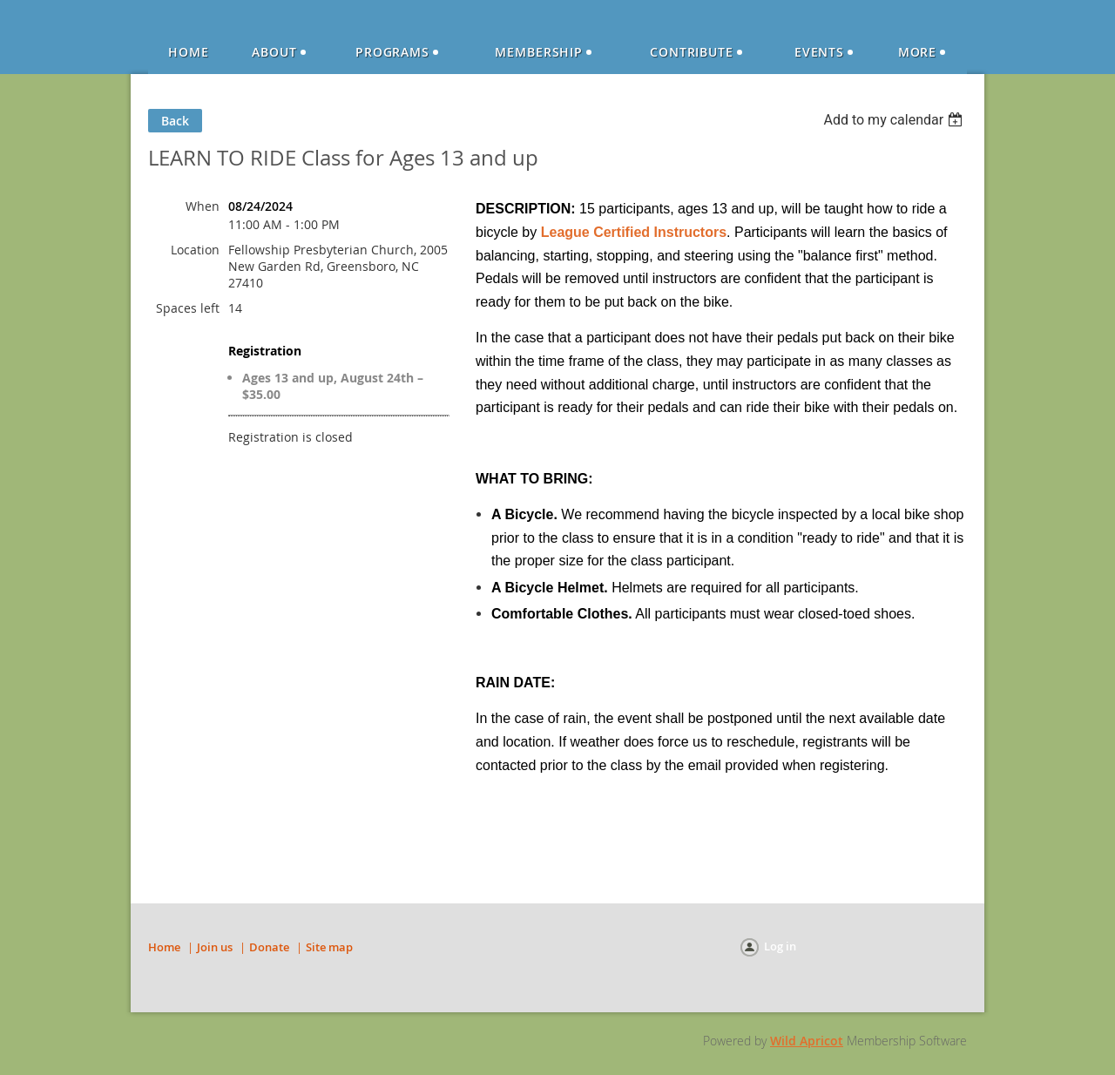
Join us (215, 947)
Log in (780, 946)
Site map (329, 947)
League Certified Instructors (633, 232)
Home (164, 947)
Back (175, 120)
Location (195, 249)
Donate (269, 947)
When (203, 206)
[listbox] (895, 120)
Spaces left (188, 308)
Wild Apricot (806, 1040)
